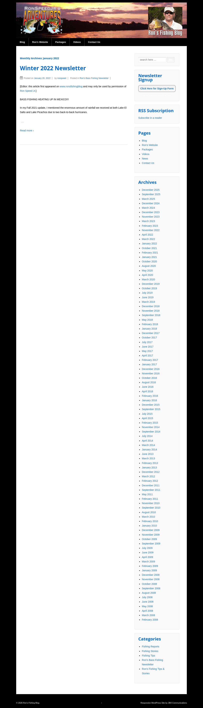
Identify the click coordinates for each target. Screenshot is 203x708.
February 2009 (150, 566)
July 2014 (147, 436)
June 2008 (147, 601)
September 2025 (151, 194)
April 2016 (147, 391)
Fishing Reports (150, 646)
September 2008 (151, 588)
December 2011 (151, 485)
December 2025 (151, 189)
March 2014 (148, 445)
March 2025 (148, 198)
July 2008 (147, 597)
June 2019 (147, 297)
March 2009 (148, 561)
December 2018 (151, 306)
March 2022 (148, 239)
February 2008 (150, 619)
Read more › (27, 130)
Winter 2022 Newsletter (53, 68)
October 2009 (149, 539)
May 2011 (147, 494)
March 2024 (148, 207)
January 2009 (149, 570)
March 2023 (148, 221)
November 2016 (151, 373)
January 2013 (149, 467)
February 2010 (150, 521)
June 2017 (147, 346)
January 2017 (149, 364)
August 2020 (149, 266)
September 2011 (151, 489)
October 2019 (149, 288)
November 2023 (151, 216)
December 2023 (151, 212)
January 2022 (149, 243)
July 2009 (147, 548)
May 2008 (147, 606)
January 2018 (149, 328)
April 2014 (147, 440)
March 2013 (148, 458)
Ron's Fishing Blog (31, 703)
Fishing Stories (150, 651)
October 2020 (149, 261)
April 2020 (147, 275)
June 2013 (147, 454)
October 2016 (149, 377)
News (145, 158)
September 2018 (151, 315)
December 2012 (151, 472)
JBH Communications (177, 703)
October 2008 (149, 584)
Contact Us (94, 42)
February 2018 (150, 324)
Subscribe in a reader (150, 117)
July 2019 (147, 292)
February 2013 (150, 463)
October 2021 (149, 248)
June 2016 (147, 386)
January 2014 (149, 449)
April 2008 (147, 610)
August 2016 (149, 382)
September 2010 (151, 507)
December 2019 (151, 283)
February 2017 (150, 360)
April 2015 (147, 418)
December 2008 (151, 574)
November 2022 (151, 230)
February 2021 (150, 252)
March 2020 (148, 279)
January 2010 (149, 525)
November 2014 (151, 427)
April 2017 (147, 355)
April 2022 (147, 234)
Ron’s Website (40, 42)
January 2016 (149, 400)
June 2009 (147, 552)
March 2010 (148, 516)
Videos (77, 42)
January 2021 (149, 257)
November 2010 (151, 503)
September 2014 (151, 431)
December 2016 (151, 369)
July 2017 (147, 342)
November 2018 (151, 310)
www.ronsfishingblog (71, 86)
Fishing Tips (148, 655)
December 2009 (151, 530)
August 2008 (149, 592)
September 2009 (151, 543)
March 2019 (148, 301)
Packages (60, 42)
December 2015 (151, 404)
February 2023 (150, 225)
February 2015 (150, 422)
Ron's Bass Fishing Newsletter (94, 78)
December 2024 (151, 203)
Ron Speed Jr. (28, 90)
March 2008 (148, 615)
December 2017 (151, 333)
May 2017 (147, 351)
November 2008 (151, 579)
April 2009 (147, 557)
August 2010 (149, 512)
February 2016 (150, 395)
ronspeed (61, 78)
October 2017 (149, 337)
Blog (22, 42)
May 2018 (147, 319)
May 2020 (147, 270)
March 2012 (148, 476)
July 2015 (147, 413)
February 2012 (150, 480)
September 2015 (151, 409)
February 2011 (150, 498)
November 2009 (151, 534)
